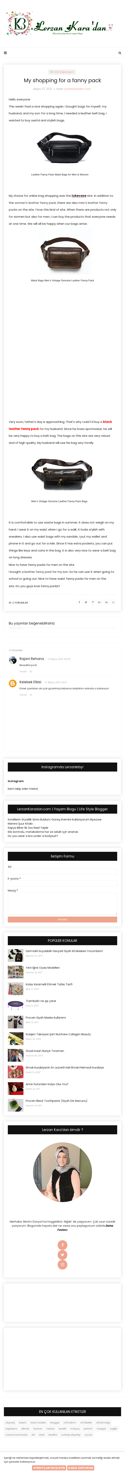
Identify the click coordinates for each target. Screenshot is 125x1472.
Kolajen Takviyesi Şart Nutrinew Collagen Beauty (58, 1035)
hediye (50, 1429)
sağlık (113, 1429)
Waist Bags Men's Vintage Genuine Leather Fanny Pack (62, 280)
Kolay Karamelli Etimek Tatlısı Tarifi (49, 985)
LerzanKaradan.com (77, 89)
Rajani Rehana (32, 660)
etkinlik (25, 1429)
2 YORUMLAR (20, 604)
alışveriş (10, 1423)
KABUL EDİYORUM (80, 1468)
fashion (37, 1429)
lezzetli (62, 1429)
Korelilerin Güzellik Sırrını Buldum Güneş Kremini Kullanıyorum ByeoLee (55, 821)
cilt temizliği (103, 1423)
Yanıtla (23, 672)
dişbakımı (11, 1429)
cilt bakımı (70, 1423)
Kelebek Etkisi (30, 683)
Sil (31, 672)
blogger (55, 1423)
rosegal (101, 1429)
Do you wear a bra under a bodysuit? (33, 837)
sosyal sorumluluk (16, 1436)
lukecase (79, 196)
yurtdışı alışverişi (70, 1436)
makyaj (74, 1429)
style (41, 1436)
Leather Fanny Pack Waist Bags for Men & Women (59, 174)
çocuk (88, 1436)
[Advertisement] (62, 322)
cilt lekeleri (86, 1423)
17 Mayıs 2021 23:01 (56, 683)
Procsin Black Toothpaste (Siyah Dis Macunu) (57, 1102)
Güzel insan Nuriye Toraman (45, 1052)
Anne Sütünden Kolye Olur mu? (47, 1085)
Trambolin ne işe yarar (41, 1002)
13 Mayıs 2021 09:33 (59, 660)
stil (33, 1436)
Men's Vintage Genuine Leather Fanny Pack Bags (59, 501)
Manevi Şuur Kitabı (20, 825)
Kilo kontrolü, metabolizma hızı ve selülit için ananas (43, 833)
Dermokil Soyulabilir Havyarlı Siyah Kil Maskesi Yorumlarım (64, 952)
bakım (23, 1423)
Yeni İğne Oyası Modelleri (43, 969)
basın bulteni (38, 1423)
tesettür (52, 1436)
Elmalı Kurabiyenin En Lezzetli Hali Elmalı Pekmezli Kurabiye (65, 1069)
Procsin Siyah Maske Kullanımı (46, 1019)
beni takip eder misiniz (23, 790)
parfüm (88, 1429)
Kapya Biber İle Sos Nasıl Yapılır (28, 829)
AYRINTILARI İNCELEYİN (49, 1468)
